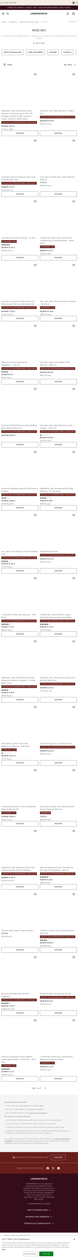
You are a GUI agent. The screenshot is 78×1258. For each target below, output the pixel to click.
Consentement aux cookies (39, 1204)
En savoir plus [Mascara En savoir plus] (39, 43)
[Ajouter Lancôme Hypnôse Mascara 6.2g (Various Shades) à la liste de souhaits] (35, 452)
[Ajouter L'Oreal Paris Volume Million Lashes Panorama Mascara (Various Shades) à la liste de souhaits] (73, 578)
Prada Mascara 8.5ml (49, 551)
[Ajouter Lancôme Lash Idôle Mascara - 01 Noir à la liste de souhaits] (35, 201)
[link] (67, 13)
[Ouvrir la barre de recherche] (7, 13)
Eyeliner (53, 52)
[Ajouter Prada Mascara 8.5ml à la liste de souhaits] (73, 515)
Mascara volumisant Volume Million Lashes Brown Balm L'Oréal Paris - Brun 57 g (18, 1059)
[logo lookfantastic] (39, 13)
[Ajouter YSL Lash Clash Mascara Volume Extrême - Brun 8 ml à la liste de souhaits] (73, 265)
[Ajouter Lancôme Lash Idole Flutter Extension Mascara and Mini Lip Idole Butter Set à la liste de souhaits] (35, 265)
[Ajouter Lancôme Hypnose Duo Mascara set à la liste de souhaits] (73, 707)
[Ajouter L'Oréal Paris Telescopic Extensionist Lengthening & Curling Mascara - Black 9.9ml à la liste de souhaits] (73, 201)
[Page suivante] (45, 1088)
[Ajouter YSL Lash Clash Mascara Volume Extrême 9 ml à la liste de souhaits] (35, 515)
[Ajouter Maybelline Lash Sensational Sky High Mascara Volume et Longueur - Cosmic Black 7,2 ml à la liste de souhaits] (35, 641)
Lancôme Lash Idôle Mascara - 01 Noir (18, 238)
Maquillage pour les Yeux (29, 22)
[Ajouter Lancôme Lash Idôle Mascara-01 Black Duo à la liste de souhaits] (73, 74)
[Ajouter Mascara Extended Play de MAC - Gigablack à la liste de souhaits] (35, 957)
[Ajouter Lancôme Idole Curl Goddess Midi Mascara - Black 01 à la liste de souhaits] (73, 326)
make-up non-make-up (38, 1113)
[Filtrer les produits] (70, 64)
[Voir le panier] (73, 13)
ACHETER (20, 133)
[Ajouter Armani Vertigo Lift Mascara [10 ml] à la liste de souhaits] (73, 957)
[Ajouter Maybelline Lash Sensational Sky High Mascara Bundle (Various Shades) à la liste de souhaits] (35, 831)
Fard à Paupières (35, 52)
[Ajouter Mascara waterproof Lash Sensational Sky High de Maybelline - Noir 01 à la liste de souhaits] (73, 831)
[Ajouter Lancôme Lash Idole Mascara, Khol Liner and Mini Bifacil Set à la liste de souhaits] (73, 641)
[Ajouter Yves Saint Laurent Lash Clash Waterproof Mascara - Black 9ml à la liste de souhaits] (35, 707)
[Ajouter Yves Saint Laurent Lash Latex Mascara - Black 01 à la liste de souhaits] (73, 140)
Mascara (39, 30)
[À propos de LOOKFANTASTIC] (39, 1223)
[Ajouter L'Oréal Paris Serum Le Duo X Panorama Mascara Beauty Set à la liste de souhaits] (35, 770)
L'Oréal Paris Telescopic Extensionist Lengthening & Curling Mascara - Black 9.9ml (57, 240)
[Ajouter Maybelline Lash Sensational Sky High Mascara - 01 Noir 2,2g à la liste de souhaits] (73, 452)
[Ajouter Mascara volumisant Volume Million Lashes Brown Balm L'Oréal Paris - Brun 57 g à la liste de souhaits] (35, 1020)
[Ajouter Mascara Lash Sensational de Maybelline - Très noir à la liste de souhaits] (35, 326)
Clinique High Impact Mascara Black (17, 930)
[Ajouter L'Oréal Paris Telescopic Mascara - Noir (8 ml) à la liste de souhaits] (35, 578)
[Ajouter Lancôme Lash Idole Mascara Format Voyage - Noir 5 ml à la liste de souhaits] (73, 389)
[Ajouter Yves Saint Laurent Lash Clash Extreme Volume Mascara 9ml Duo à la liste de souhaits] (73, 770)
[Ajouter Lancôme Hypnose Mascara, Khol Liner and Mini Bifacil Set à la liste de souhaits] (35, 140)
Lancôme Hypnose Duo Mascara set (56, 743)
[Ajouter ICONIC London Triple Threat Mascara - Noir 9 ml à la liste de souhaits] (73, 894)
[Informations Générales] (39, 1216)
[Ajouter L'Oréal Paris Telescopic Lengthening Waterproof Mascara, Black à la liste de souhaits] (73, 1020)
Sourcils (67, 52)
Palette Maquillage (13, 52)
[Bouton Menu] (3, 13)
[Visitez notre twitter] (53, 1168)
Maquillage (13, 22)
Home (3, 22)
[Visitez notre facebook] (47, 1168)
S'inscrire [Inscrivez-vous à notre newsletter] (58, 1157)
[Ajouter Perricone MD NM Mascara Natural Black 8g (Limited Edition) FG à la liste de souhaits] (35, 389)
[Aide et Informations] (39, 1210)
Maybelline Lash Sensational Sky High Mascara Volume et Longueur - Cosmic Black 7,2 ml (18, 680)
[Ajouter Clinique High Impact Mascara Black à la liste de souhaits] (35, 894)
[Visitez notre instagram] (58, 1168)
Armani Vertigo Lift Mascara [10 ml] (55, 994)
